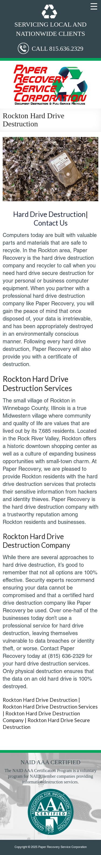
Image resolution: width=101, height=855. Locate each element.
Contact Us (51, 223)
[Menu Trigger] (94, 6)
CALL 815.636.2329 (57, 48)
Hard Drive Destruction (49, 214)
